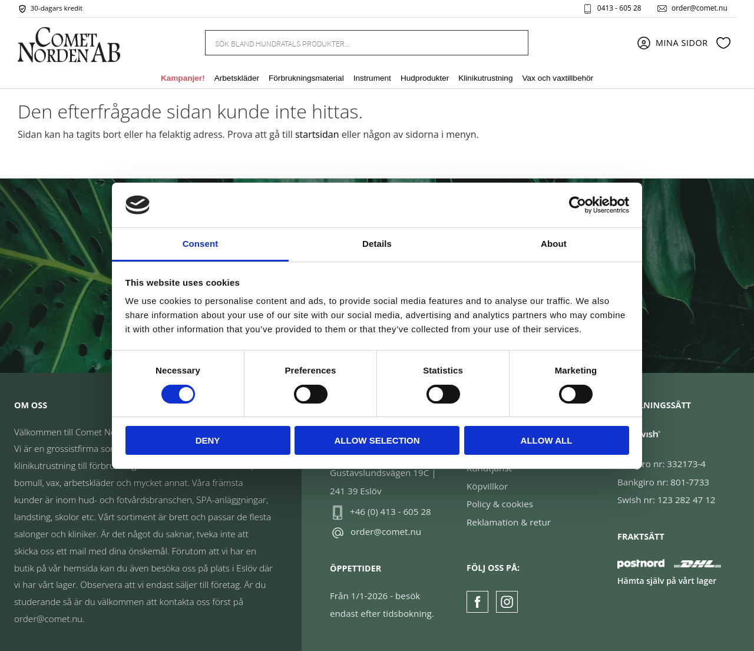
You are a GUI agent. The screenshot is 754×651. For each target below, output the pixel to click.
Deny (208, 440)
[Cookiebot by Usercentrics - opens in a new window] (577, 205)
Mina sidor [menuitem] (682, 42)
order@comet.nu (699, 8)
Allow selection (377, 440)
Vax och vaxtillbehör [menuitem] (557, 78)
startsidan (317, 134)
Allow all (547, 440)
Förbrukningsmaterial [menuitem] (306, 78)
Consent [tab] (201, 244)
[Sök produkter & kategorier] (352, 42)
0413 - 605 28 (619, 8)
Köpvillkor (487, 486)
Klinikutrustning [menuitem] (485, 78)
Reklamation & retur (509, 522)
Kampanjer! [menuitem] (183, 78)
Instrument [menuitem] (372, 78)
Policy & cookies (500, 504)
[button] (723, 43)
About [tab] (554, 244)
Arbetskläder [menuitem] (236, 78)
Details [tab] (377, 244)
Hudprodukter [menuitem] (425, 78)
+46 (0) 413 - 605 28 (390, 511)
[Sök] (512, 43)
